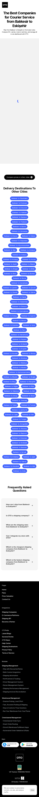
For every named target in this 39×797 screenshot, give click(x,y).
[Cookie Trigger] (19, 749)
